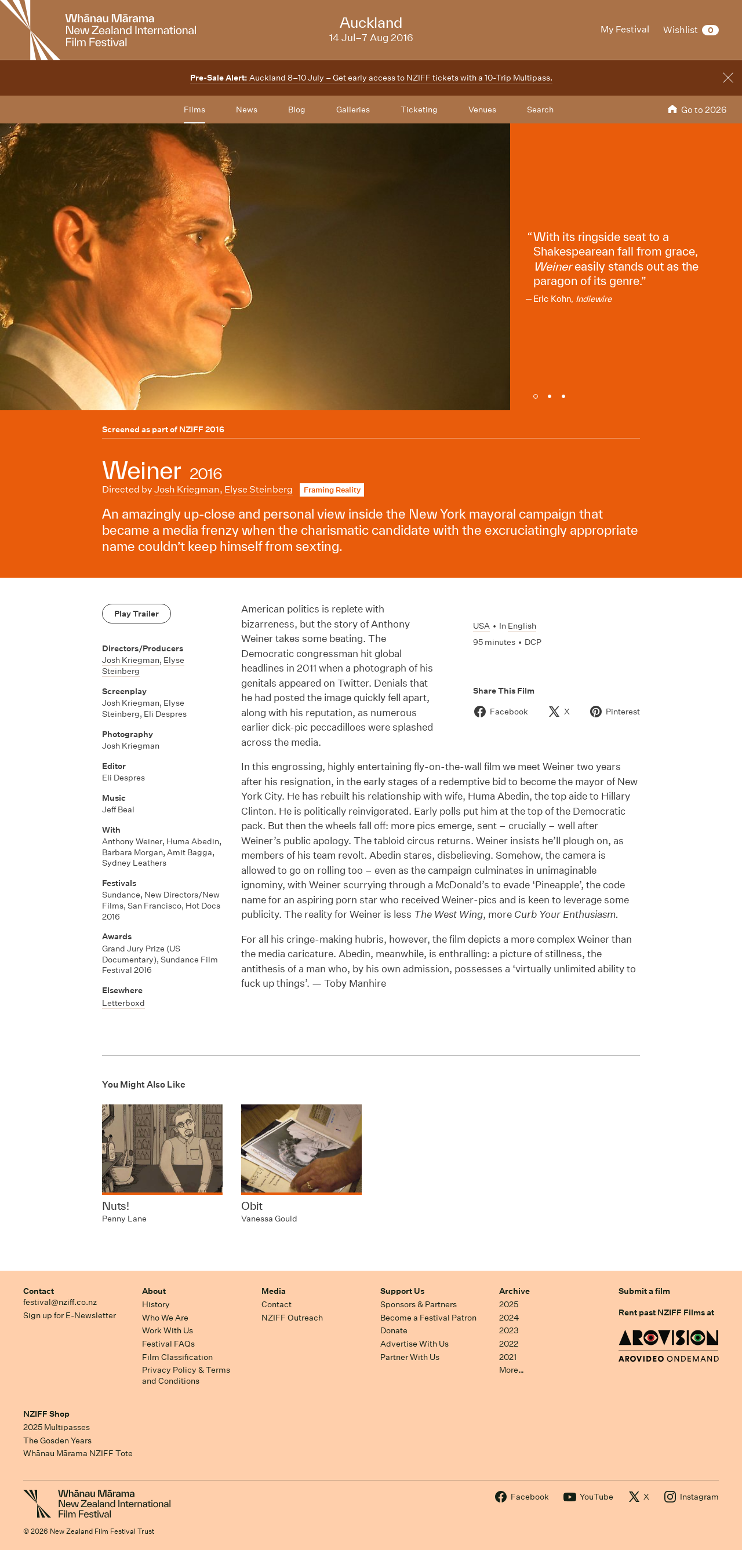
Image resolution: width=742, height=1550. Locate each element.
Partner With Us (409, 1357)
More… (511, 1370)
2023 (509, 1330)
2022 (508, 1344)
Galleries (353, 109)
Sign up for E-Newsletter (69, 1315)
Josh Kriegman (187, 489)
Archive (514, 1291)
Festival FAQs (168, 1344)
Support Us (402, 1291)
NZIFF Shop (46, 1414)
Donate (394, 1330)
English (522, 626)
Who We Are (165, 1317)
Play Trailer (136, 613)
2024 (509, 1317)
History (156, 1304)
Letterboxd (123, 1003)
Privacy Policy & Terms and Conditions (186, 1375)
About (154, 1291)
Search (540, 109)
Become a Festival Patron (428, 1317)
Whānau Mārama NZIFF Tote (78, 1453)
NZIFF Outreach (292, 1317)
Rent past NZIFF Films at (666, 1312)
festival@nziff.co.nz (60, 1302)
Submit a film (644, 1291)
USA (481, 626)
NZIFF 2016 (201, 429)
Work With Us (167, 1330)
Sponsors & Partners (418, 1304)
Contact (38, 1291)
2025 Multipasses (56, 1427)
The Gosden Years (57, 1440)
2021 (508, 1357)
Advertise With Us (414, 1344)
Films (194, 109)
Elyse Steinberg (258, 489)
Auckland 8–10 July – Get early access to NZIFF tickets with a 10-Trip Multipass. (371, 77)
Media (273, 1291)
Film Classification (177, 1357)
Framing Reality (332, 490)
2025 (508, 1304)
